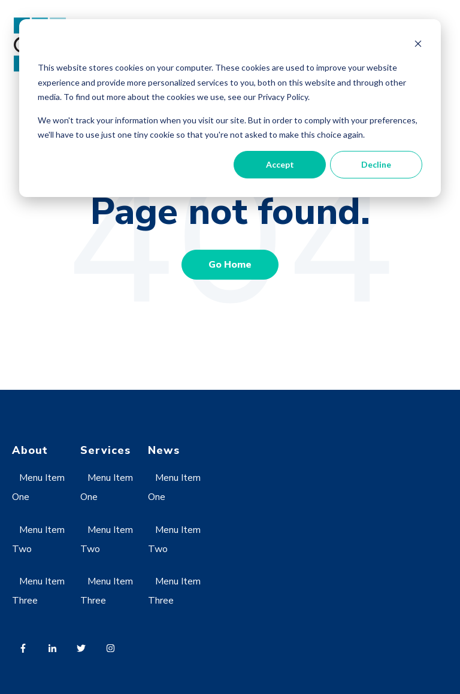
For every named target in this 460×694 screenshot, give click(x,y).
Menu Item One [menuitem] (38, 487)
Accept (280, 164)
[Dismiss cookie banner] (418, 45)
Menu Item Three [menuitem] (38, 591)
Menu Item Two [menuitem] (38, 539)
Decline (376, 164)
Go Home (230, 264)
